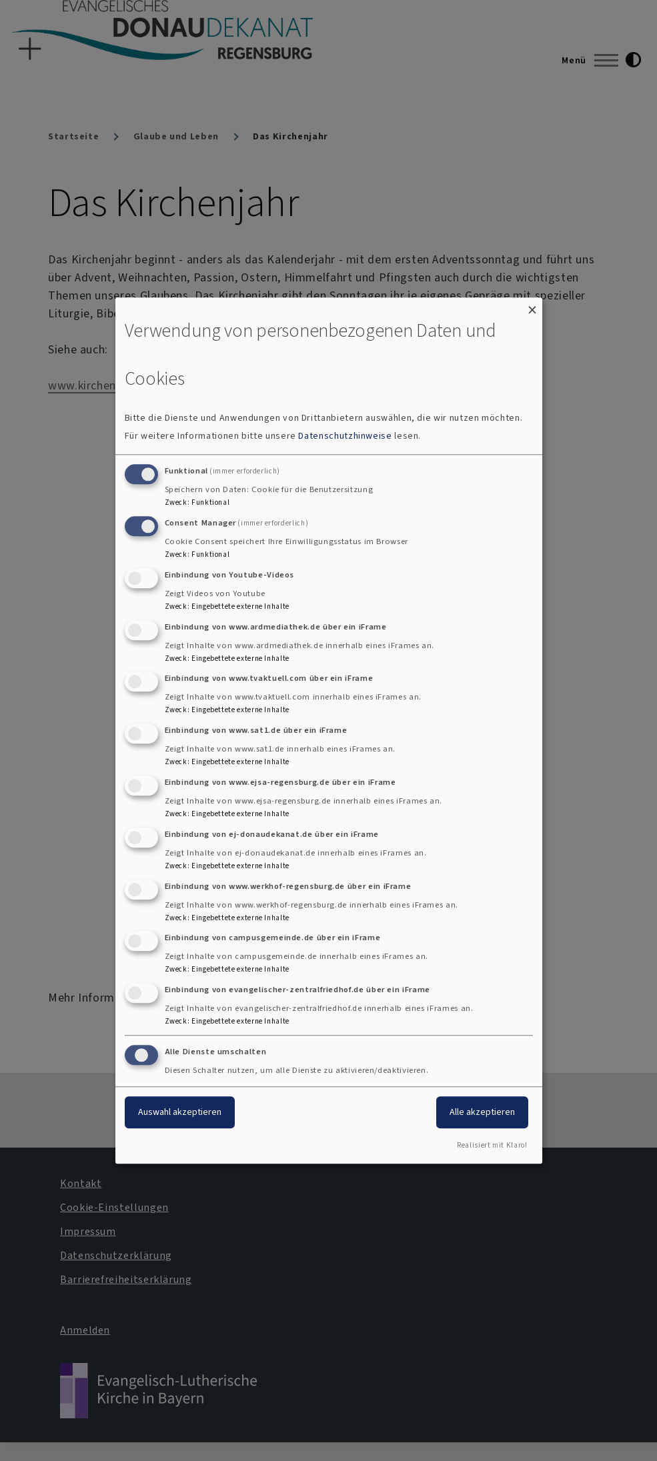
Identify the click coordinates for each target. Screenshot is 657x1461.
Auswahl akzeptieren (179, 1112)
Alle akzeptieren (482, 1112)
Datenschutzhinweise (345, 436)
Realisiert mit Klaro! (492, 1145)
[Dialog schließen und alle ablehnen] (532, 305)
